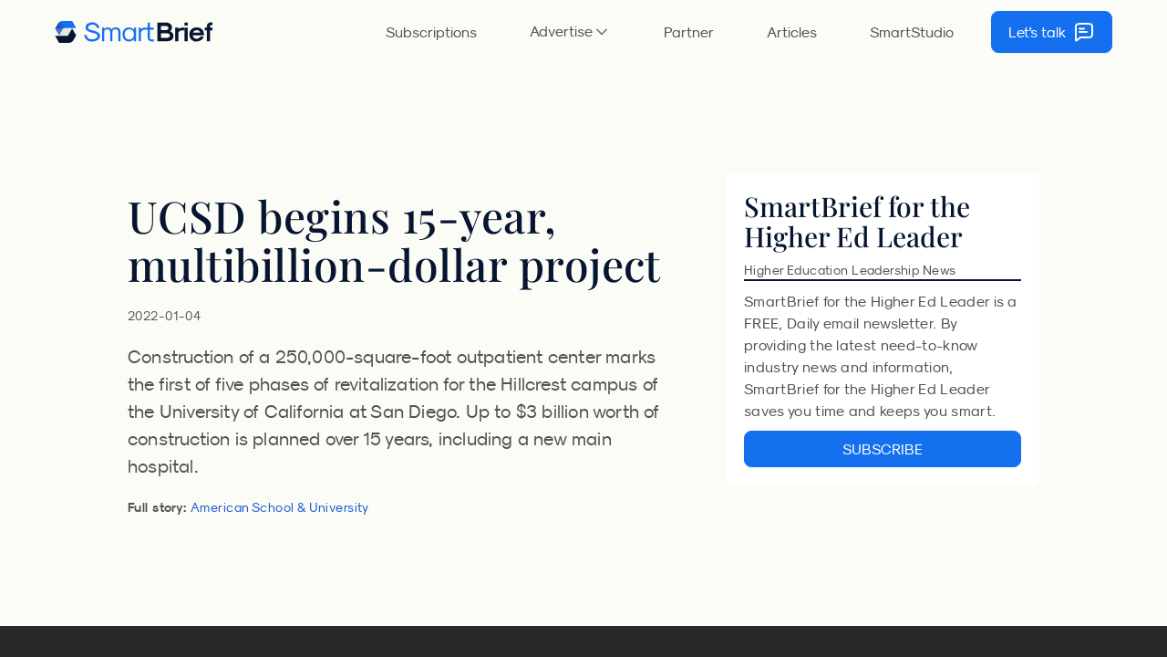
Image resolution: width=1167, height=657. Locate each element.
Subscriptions (431, 32)
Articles (792, 32)
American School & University (280, 507)
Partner (689, 32)
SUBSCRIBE (882, 449)
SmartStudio (912, 32)
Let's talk (1051, 32)
